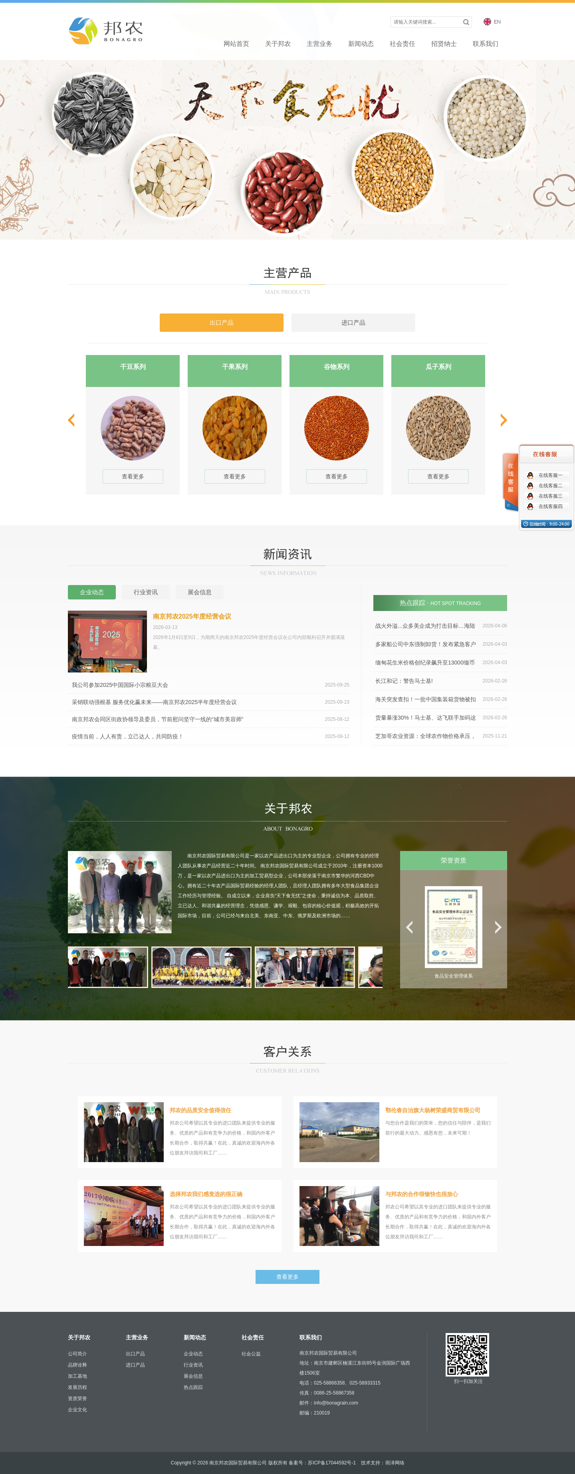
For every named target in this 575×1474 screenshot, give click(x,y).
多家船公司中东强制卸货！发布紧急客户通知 (440, 644)
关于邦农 (278, 43)
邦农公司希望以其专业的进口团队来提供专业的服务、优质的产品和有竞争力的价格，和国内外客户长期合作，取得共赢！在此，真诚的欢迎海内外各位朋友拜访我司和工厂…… (180, 1132)
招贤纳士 (444, 43)
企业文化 (77, 1410)
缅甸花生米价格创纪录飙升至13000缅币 (441, 663)
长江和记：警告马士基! (441, 681)
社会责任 (402, 43)
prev (72, 420)
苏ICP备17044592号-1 (332, 1463)
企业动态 (193, 1354)
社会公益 (251, 1354)
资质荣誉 (77, 1398)
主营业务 (319, 43)
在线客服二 (551, 485)
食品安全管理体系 (453, 976)
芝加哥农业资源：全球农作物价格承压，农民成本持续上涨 (440, 736)
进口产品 (135, 1365)
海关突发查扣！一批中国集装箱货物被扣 (441, 699)
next (502, 420)
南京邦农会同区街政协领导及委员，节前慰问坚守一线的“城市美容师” (210, 719)
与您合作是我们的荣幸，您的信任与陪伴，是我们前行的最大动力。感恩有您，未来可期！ (395, 1132)
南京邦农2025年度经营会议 (192, 616)
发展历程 (77, 1387)
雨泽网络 (394, 1463)
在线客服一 (551, 475)
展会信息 (193, 1376)
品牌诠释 (77, 1365)
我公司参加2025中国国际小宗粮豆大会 (210, 684)
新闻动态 (361, 43)
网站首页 (236, 43)
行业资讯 (193, 1365)
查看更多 (133, 476)
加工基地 (77, 1376)
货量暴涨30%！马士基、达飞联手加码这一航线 (440, 718)
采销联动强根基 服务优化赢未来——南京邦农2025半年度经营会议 (210, 702)
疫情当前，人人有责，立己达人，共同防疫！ (210, 736)
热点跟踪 (193, 1387)
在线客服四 (551, 506)
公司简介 (77, 1354)
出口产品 (135, 1354)
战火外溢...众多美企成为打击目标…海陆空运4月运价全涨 (440, 626)
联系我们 (485, 43)
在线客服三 (551, 496)
